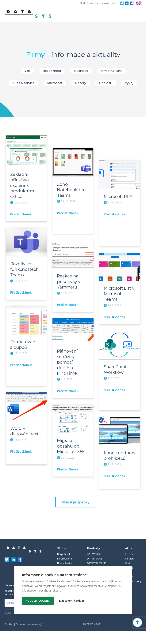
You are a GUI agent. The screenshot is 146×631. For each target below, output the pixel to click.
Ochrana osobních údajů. (29, 621)
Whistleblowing (133, 578)
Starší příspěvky (75, 499)
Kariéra (129, 564)
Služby (61, 545)
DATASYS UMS (94, 555)
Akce (128, 545)
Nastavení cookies (72, 600)
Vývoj (130, 83)
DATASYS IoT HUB (96, 560)
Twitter (122, 3)
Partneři (129, 555)
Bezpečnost (51, 71)
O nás (128, 560)
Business (81, 71)
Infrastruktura (112, 71)
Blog (127, 569)
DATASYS (24, 546)
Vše (26, 71)
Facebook (131, 3)
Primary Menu (138, 14)
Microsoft (54, 83)
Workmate (92, 564)
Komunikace (63, 564)
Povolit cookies (38, 600)
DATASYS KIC (94, 551)
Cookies (9, 621)
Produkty (93, 545)
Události (106, 83)
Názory (80, 83)
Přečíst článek (21, 213)
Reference (130, 551)
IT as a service (22, 83)
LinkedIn (127, 3)
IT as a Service (64, 560)
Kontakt (129, 574)
